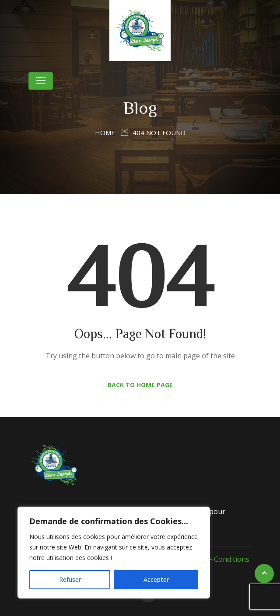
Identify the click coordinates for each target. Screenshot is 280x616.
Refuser (70, 579)
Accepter (156, 579)
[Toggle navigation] (40, 81)
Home (105, 132)
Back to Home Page (140, 385)
